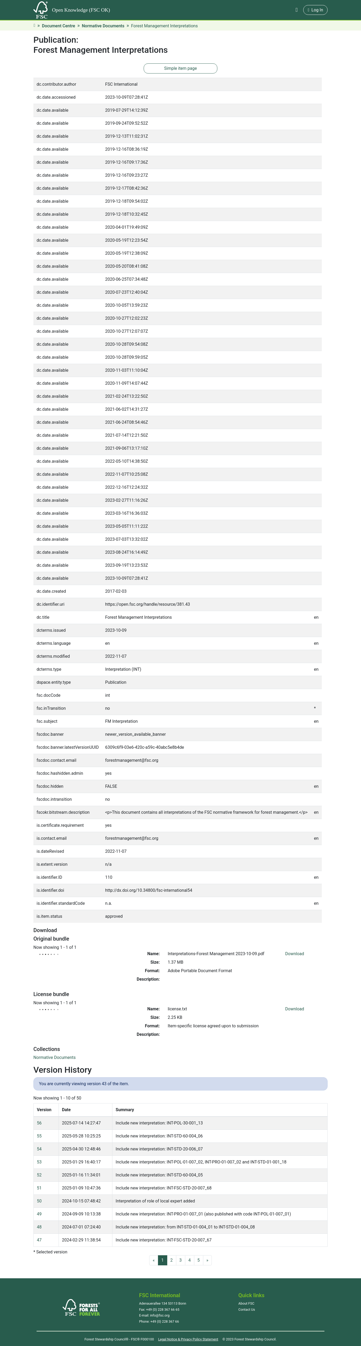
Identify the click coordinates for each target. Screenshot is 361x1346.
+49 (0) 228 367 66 (164, 1321)
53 (39, 1162)
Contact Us (246, 1310)
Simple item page (180, 68)
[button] (296, 10)
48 (39, 1227)
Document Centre (58, 25)
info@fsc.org (159, 1315)
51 (39, 1188)
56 (39, 1123)
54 (39, 1149)
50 (39, 1201)
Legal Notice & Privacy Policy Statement (188, 1339)
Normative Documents (103, 25)
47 (39, 1240)
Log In (315, 9)
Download (294, 953)
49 (39, 1214)
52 (39, 1175)
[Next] (207, 1260)
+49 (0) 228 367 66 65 (162, 1310)
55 (39, 1136)
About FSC (246, 1303)
